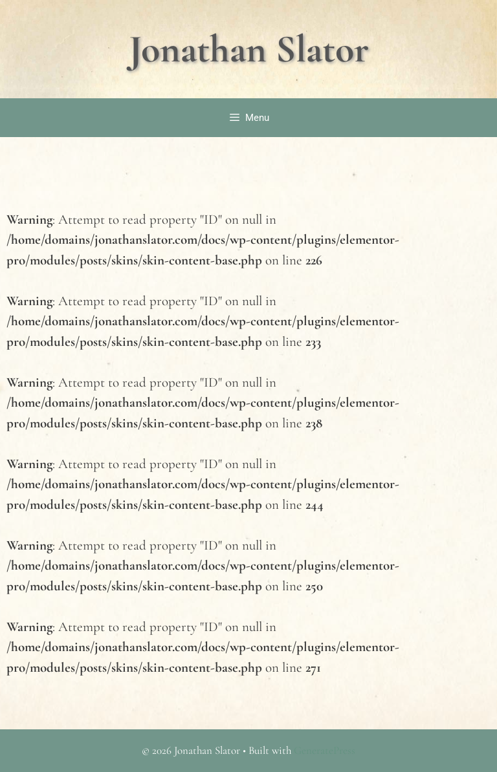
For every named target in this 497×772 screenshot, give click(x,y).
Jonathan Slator (249, 49)
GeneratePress (324, 750)
